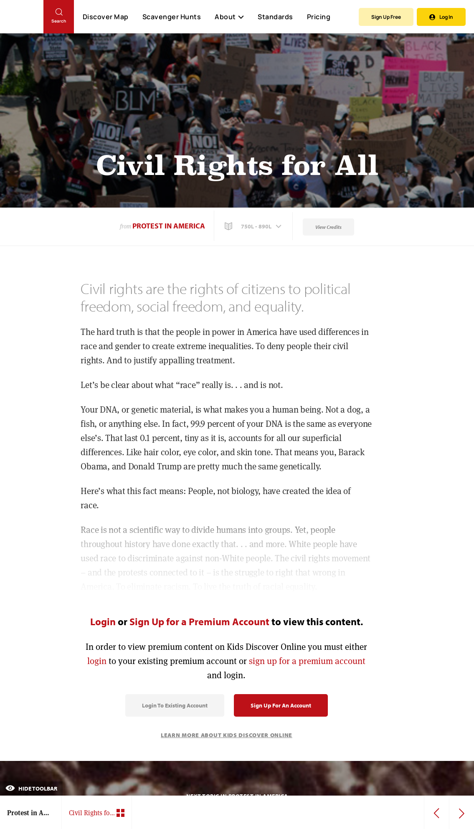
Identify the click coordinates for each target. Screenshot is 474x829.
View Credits (328, 227)
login (96, 661)
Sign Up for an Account (281, 705)
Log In (441, 16)
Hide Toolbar (31, 788)
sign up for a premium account (307, 661)
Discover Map (106, 16)
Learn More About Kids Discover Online (226, 735)
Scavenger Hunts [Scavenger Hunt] (171, 17)
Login (103, 621)
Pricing (319, 16)
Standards (275, 16)
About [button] (229, 16)
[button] (254, 226)
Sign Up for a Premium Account (199, 621)
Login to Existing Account (175, 705)
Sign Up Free (386, 16)
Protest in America (168, 226)
